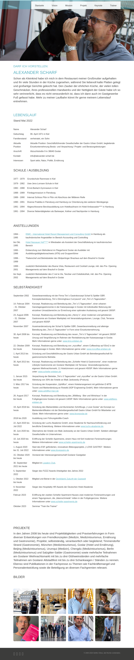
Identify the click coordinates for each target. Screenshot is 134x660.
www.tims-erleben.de (72, 341)
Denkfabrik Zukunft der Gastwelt (71, 479)
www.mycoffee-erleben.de (99, 349)
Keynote (98, 5)
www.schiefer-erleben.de (49, 372)
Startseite (39, 5)
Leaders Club (49, 463)
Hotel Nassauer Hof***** (37, 242)
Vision (54, 5)
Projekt (83, 5)
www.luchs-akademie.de (92, 426)
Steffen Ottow (98, 653)
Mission (68, 5)
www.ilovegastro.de (60, 450)
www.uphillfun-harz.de (48, 391)
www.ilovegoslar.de (78, 414)
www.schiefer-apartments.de (72, 442)
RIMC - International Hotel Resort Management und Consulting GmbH (58, 234)
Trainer (113, 5)
